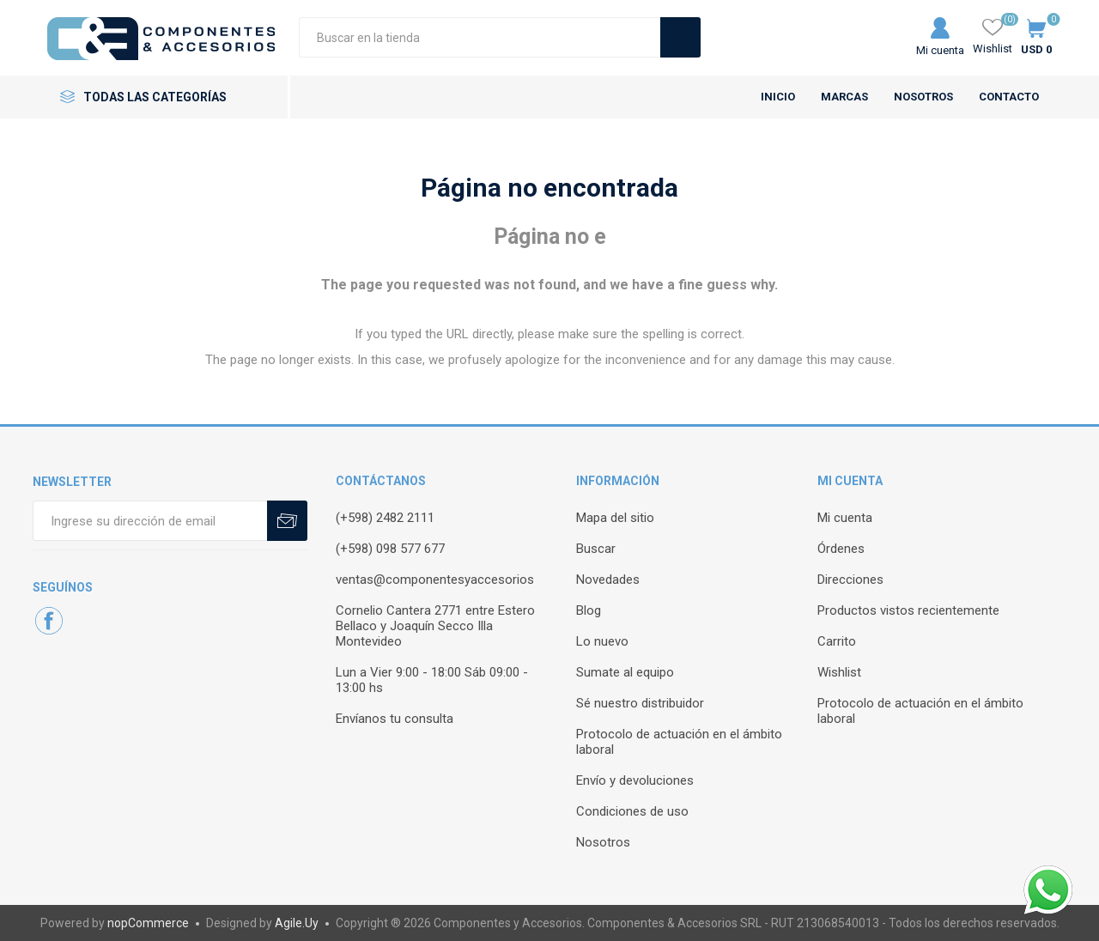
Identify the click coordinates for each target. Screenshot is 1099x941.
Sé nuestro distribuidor (640, 703)
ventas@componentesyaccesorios (435, 579)
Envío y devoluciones (635, 780)
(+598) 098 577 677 (390, 548)
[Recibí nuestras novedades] (150, 521)
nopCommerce (148, 923)
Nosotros (603, 842)
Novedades (608, 579)
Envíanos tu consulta (394, 718)
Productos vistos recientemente (908, 610)
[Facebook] (49, 620)
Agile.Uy (297, 923)
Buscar (596, 548)
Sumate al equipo (625, 672)
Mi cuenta (940, 50)
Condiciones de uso (632, 811)
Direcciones (850, 579)
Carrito (836, 641)
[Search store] (479, 37)
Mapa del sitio (615, 517)
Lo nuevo (602, 641)
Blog (588, 610)
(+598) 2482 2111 (385, 517)
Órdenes (841, 548)
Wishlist (839, 672)
